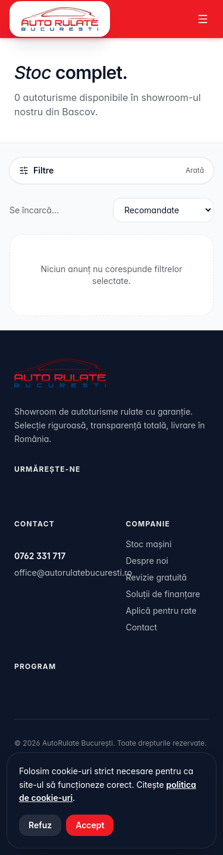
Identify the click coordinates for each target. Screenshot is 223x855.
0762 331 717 (39, 556)
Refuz (40, 825)
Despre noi (147, 561)
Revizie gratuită (156, 577)
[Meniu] (202, 19)
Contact (142, 627)
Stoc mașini (149, 544)
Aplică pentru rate (161, 610)
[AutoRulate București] (60, 19)
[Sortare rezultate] (163, 210)
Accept (90, 825)
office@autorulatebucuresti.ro (73, 572)
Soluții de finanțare (163, 594)
